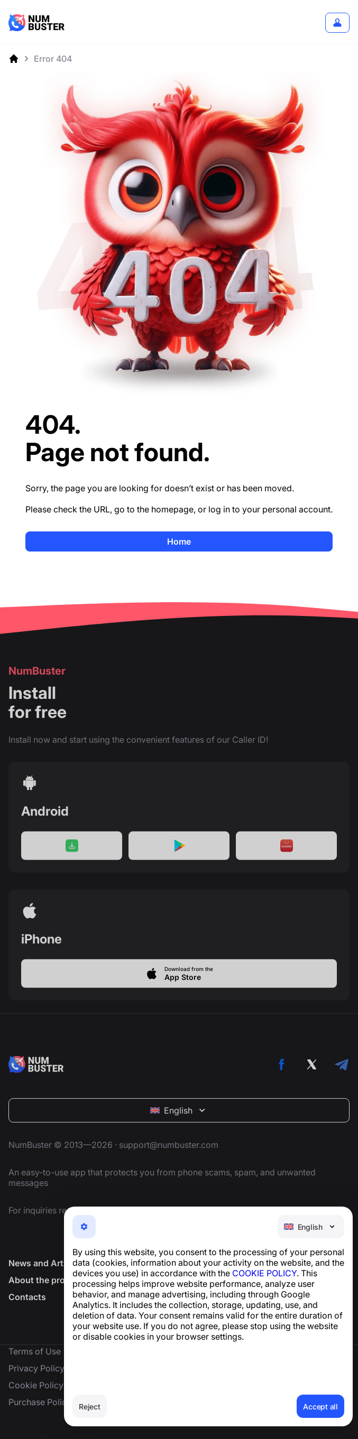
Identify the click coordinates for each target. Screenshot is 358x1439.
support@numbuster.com (168, 1152)
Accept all (320, 1406)
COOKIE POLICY (264, 1273)
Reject (89, 1406)
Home (179, 541)
